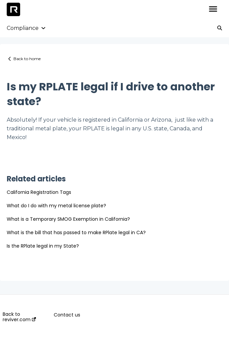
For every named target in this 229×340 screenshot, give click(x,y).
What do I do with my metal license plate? (56, 205)
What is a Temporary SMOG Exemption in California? (68, 219)
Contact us (67, 314)
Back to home (27, 58)
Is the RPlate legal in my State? (43, 246)
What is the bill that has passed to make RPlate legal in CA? (76, 232)
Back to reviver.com (19, 316)
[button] (213, 9)
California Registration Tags (39, 192)
